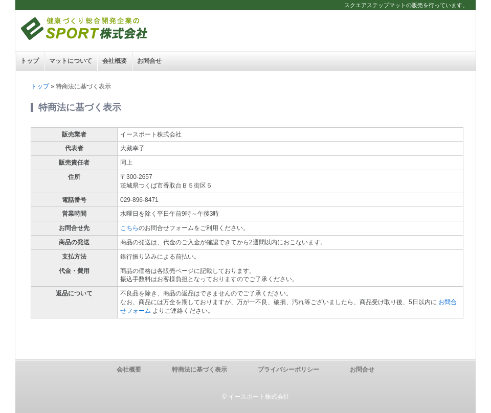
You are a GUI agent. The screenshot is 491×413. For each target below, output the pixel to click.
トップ (29, 60)
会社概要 (114, 60)
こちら (129, 228)
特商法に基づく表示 (199, 369)
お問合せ (149, 60)
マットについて (70, 60)
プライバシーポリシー (288, 369)
